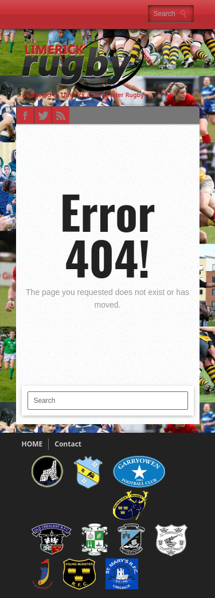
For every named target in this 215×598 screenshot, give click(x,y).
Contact (67, 444)
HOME (32, 444)
